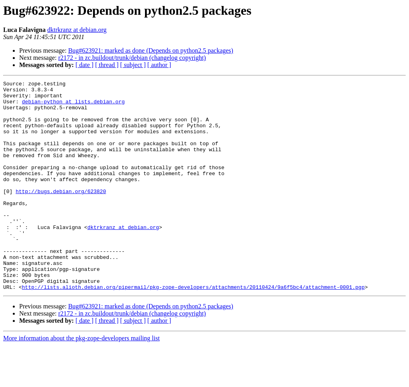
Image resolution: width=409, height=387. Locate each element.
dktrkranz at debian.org (77, 29)
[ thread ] (107, 64)
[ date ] (84, 64)
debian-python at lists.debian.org (73, 106)
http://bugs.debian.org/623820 (61, 213)
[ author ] (159, 64)
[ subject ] (133, 64)
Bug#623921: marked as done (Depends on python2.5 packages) (150, 50)
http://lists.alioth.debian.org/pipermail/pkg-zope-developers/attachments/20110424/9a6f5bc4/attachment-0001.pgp (193, 328)
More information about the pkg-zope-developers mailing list (81, 380)
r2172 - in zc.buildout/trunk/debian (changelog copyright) (132, 57)
